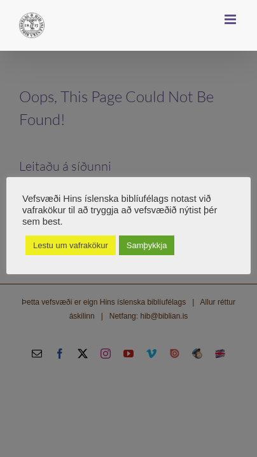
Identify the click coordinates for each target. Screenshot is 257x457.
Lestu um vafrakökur (70, 245)
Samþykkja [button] (147, 245)
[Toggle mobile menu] (231, 19)
